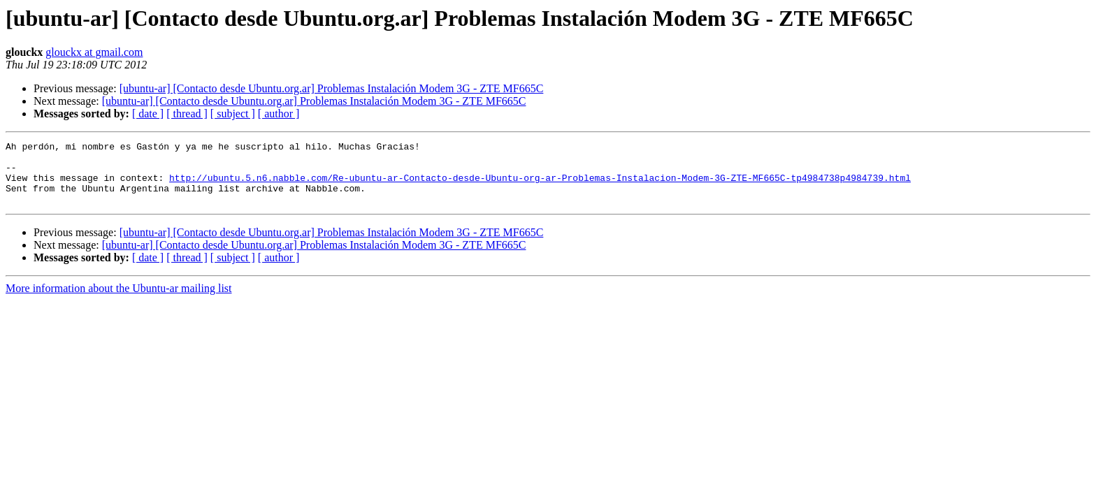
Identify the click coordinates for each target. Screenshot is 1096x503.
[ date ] (148, 113)
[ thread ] (187, 113)
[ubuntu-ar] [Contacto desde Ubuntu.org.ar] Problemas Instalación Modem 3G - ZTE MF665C (332, 88)
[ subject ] (232, 113)
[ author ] (279, 113)
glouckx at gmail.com (94, 52)
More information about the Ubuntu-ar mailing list (119, 301)
